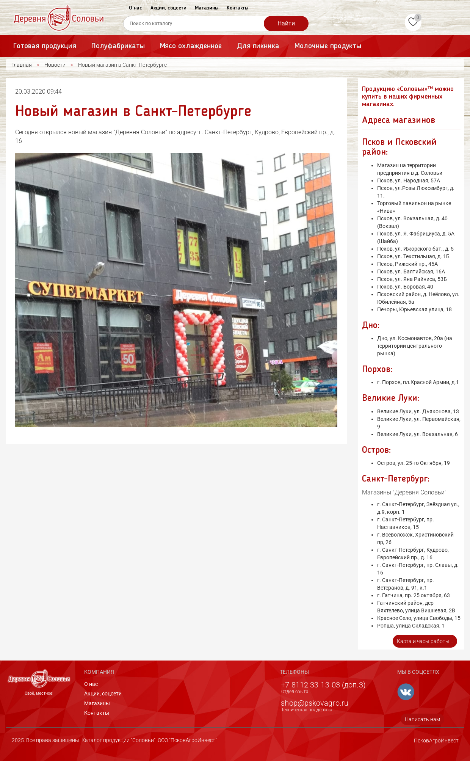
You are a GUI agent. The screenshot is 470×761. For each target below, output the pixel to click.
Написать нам (422, 719)
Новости (55, 65)
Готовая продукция (44, 46)
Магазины (206, 8)
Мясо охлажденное (191, 46)
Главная (21, 65)
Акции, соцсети (168, 8)
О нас (135, 8)
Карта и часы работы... (425, 641)
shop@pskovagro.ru (314, 703)
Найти (286, 23)
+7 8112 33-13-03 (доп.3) (323, 684)
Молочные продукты (328, 46)
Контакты (237, 8)
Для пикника (258, 46)
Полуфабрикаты (117, 46)
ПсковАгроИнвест (436, 740)
